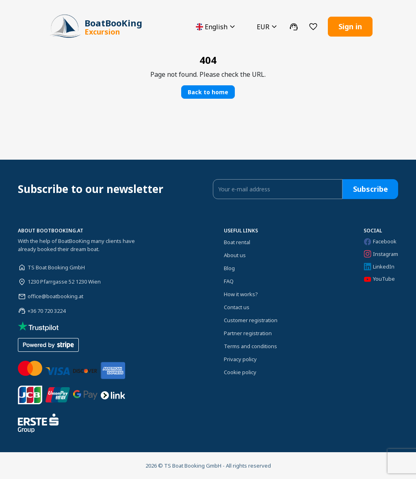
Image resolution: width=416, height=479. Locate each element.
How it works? (241, 294)
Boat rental (237, 242)
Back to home (208, 92)
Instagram (381, 253)
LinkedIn (379, 266)
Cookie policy (240, 372)
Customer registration (250, 320)
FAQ (229, 281)
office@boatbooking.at (55, 296)
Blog (229, 268)
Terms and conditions (250, 346)
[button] (216, 27)
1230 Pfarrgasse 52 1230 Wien (64, 281)
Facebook (380, 241)
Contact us (236, 307)
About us (235, 255)
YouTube (379, 279)
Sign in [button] (350, 26)
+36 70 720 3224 (46, 310)
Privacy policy (240, 359)
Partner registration (248, 333)
